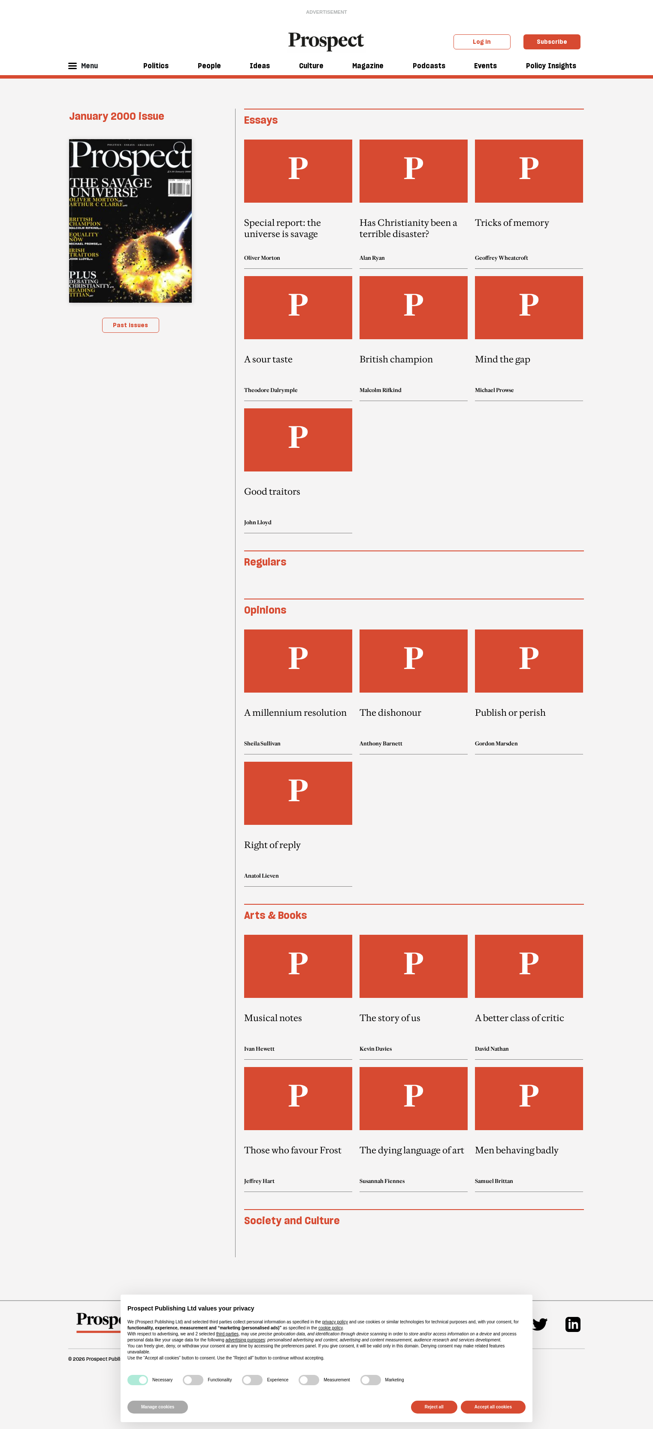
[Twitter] (539, 1324)
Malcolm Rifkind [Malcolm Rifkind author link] (381, 389)
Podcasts (429, 65)
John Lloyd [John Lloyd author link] (258, 522)
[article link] (298, 204)
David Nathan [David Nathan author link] (492, 1048)
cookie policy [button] (330, 1328)
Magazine (368, 65)
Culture (311, 65)
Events (485, 65)
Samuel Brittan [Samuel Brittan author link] (494, 1180)
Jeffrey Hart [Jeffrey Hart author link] (259, 1180)
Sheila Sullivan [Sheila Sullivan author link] (262, 743)
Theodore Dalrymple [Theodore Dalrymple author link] (271, 389)
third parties (227, 1334)
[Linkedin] (572, 1324)
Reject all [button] (434, 1407)
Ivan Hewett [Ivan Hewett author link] (259, 1048)
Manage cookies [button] (157, 1407)
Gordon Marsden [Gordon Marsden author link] (496, 743)
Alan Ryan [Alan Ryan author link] (372, 257)
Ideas (260, 65)
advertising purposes (245, 1340)
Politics (156, 65)
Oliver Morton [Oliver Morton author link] (262, 257)
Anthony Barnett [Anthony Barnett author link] (381, 743)
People (209, 65)
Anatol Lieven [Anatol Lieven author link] (261, 875)
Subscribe (552, 42)
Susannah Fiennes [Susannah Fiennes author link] (382, 1180)
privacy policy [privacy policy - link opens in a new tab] (335, 1322)
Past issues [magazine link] (130, 325)
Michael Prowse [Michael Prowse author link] (494, 389)
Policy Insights (551, 65)
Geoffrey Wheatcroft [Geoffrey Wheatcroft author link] (501, 257)
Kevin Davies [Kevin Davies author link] (376, 1048)
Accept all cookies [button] (493, 1407)
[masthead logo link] (326, 41)
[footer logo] (108, 1326)
